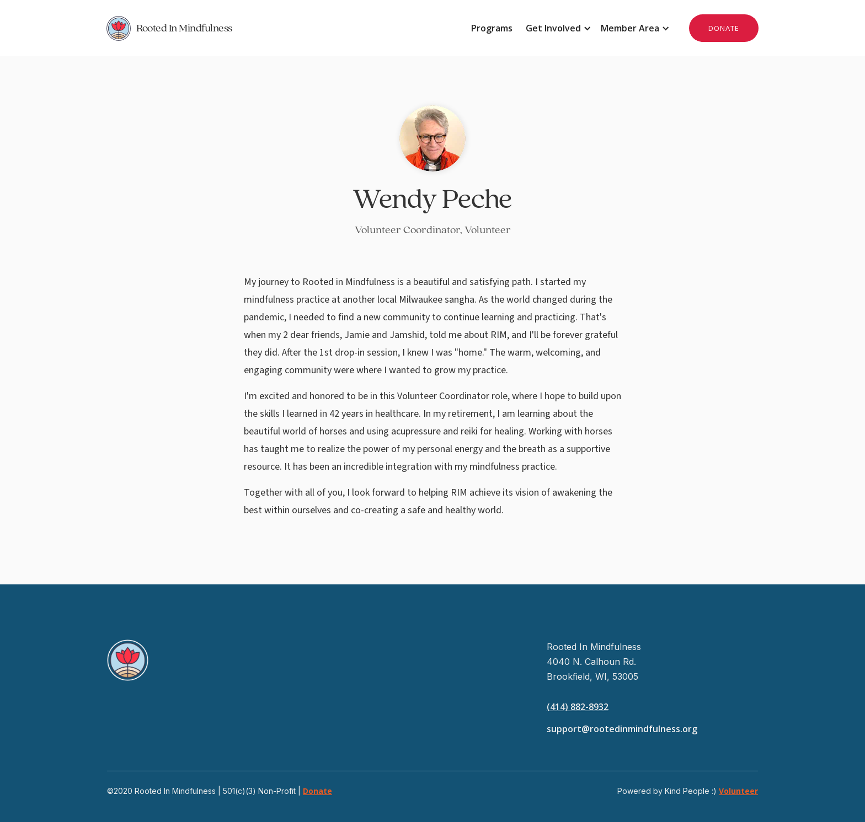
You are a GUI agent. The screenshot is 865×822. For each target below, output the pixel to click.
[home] (269, 28)
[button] (556, 28)
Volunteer (738, 791)
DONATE (723, 28)
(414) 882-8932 (577, 707)
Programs (491, 28)
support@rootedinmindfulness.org (622, 729)
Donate (317, 791)
